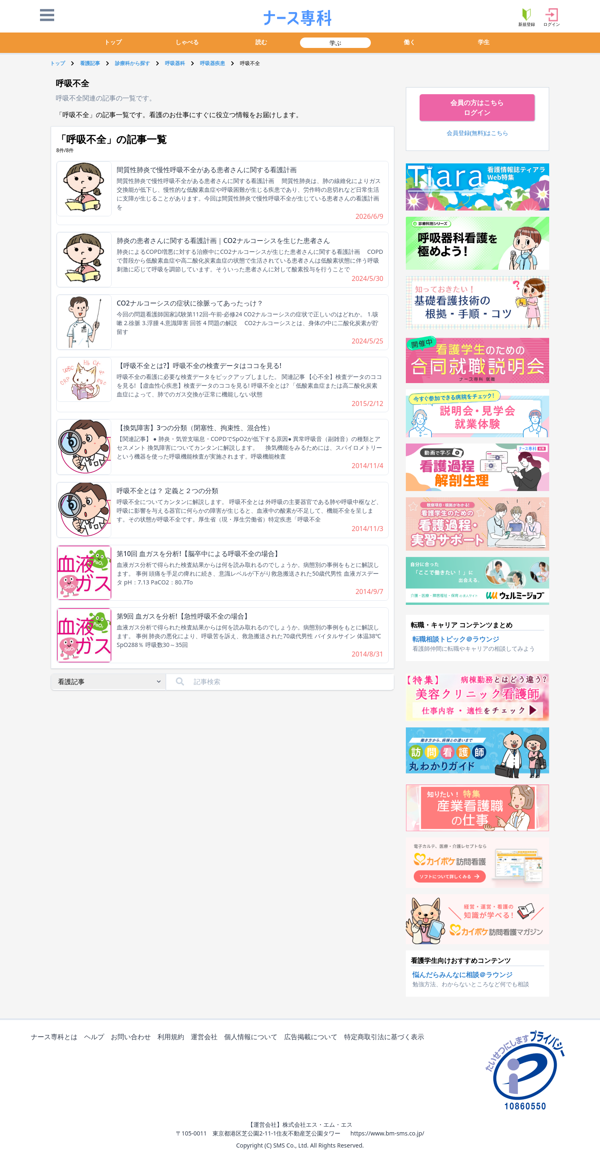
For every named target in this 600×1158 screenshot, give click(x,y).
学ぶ (335, 43)
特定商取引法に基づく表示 (386, 1037)
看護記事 (90, 63)
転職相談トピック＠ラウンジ (455, 639)
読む (261, 42)
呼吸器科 (175, 63)
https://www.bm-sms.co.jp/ (387, 1133)
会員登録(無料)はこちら (478, 133)
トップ (113, 42)
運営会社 (206, 1037)
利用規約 (173, 1037)
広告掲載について (312, 1037)
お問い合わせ (132, 1037)
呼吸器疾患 (212, 63)
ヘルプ (96, 1037)
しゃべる (187, 42)
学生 (484, 42)
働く (409, 42)
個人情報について (252, 1037)
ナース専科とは (56, 1037)
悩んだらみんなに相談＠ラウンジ (462, 974)
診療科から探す (132, 63)
